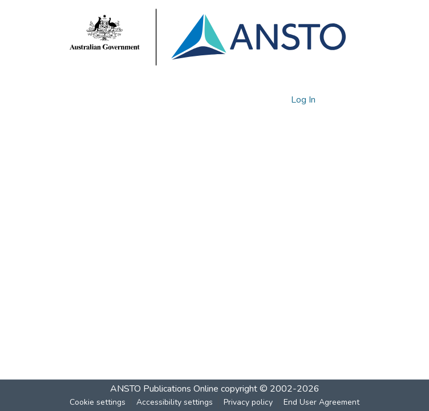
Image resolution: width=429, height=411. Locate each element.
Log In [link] (304, 99)
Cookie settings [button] (98, 402)
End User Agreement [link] (321, 402)
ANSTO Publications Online (164, 388)
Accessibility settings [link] (174, 402)
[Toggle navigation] (344, 100)
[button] (263, 100)
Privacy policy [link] (248, 402)
